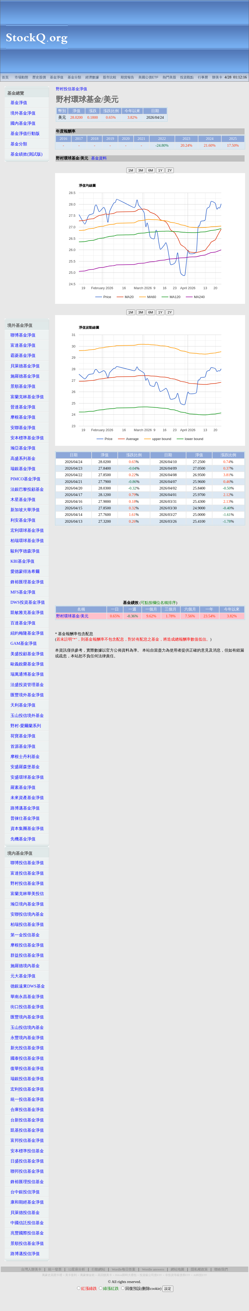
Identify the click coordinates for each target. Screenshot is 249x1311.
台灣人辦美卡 (31, 1269)
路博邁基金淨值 (23, 808)
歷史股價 (39, 77)
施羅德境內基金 (23, 966)
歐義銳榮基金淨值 (25, 664)
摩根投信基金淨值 (25, 945)
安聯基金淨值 (21, 427)
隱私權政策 (199, 1269)
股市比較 (109, 77)
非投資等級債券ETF (177, 1275)
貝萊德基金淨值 (23, 366)
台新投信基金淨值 (25, 1120)
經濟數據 (92, 77)
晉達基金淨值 (21, 407)
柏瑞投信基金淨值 (25, 924)
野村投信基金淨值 (25, 883)
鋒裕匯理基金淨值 (25, 582)
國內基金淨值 (21, 123)
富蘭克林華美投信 (25, 893)
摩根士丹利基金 (23, 756)
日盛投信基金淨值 (25, 1161)
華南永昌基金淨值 (25, 996)
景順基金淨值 (21, 386)
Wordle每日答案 (123, 1269)
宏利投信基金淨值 (25, 1089)
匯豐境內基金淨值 (25, 1017)
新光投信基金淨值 (25, 1048)
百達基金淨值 (21, 623)
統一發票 (55, 1269)
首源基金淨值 (21, 746)
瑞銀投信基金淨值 (25, 1078)
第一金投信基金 (23, 935)
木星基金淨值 (21, 499)
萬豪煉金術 (87, 1275)
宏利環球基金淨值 (25, 530)
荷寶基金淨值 (21, 736)
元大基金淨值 (21, 976)
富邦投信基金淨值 (25, 1140)
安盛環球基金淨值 (25, 777)
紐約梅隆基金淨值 (25, 633)
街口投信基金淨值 (25, 1007)
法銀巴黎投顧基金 (25, 489)
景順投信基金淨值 (25, 1243)
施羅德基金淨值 (23, 376)
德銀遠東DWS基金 (26, 986)
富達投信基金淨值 (25, 873)
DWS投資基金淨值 (26, 602)
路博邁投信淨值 (23, 1253)
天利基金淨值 (21, 705)
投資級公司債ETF (151, 1275)
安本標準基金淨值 (25, 438)
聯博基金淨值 (21, 335)
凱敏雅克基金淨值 (25, 612)
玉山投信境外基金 (25, 715)
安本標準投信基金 (25, 1151)
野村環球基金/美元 (72, 616)
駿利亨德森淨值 (23, 551)
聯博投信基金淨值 (25, 862)
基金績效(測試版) (25, 154)
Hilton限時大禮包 (126, 1275)
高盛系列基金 (21, 458)
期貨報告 (127, 77)
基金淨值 (56, 77)
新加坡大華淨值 (23, 510)
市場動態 (21, 77)
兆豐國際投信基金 (25, 1233)
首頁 (5, 77)
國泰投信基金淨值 (25, 1058)
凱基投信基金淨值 (25, 1130)
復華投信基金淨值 (25, 1068)
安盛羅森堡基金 (23, 767)
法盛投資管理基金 (25, 684)
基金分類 (74, 77)
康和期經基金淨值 (25, 1202)
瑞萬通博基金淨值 (25, 674)
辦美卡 (217, 77)
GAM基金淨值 (22, 643)
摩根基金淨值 (21, 417)
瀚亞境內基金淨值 (25, 904)
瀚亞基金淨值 (21, 448)
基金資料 (99, 158)
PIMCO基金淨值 (23, 479)
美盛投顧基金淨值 (25, 654)
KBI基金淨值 (20, 561)
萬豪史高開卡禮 (52, 1275)
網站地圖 (177, 1269)
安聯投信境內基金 (25, 914)
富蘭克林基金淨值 (25, 397)
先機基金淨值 (21, 839)
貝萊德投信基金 (23, 1212)
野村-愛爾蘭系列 (24, 725)
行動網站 (98, 1269)
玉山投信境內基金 (25, 1027)
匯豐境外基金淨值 (25, 695)
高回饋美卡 (105, 1275)
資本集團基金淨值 (25, 828)
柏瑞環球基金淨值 (25, 540)
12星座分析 (76, 1269)
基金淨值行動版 (23, 133)
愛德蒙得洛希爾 (23, 571)
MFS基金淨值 (21, 592)
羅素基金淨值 (21, 787)
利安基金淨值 (21, 520)
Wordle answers (153, 1269)
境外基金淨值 (21, 113)
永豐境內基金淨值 (25, 1037)
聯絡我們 (221, 1269)
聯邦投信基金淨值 (25, 1171)
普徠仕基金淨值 (23, 818)
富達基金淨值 (21, 345)
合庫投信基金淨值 (25, 1109)
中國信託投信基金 (25, 1223)
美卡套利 (71, 1275)
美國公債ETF (148, 77)
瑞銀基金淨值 (21, 468)
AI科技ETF (200, 1275)
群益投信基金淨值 (25, 955)
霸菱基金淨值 (21, 355)
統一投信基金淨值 (25, 1099)
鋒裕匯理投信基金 (25, 1181)
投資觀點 (187, 77)
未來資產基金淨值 (25, 797)
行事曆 (203, 77)
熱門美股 (169, 77)
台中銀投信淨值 (23, 1192)
